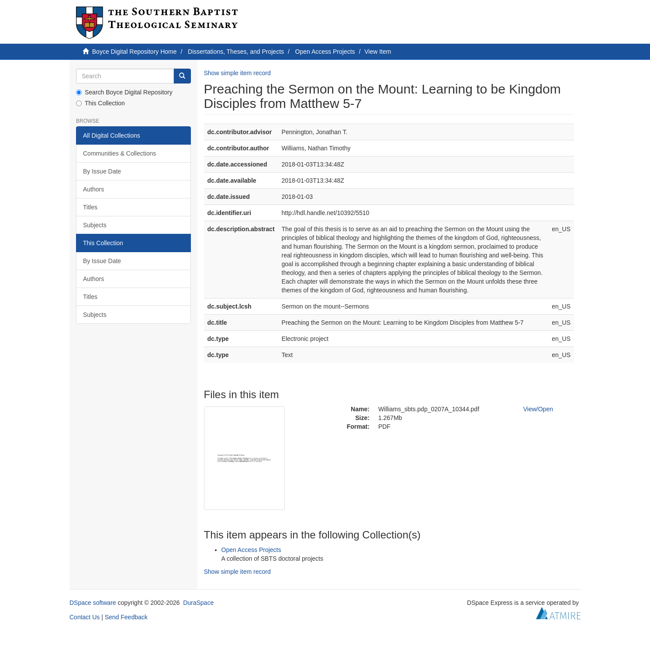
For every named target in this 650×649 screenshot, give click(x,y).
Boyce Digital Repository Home (134, 51)
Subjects (95, 225)
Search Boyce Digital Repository (124, 92)
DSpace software (92, 602)
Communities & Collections (119, 153)
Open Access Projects (325, 51)
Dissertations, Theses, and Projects (236, 51)
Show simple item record (237, 72)
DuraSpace (198, 602)
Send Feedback (126, 617)
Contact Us (84, 617)
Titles (90, 207)
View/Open (538, 409)
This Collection (100, 103)
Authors (93, 189)
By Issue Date (102, 171)
